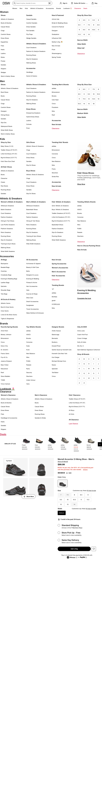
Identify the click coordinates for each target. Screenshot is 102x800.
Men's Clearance (41, 395)
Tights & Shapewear (7, 318)
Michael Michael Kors (59, 361)
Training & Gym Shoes (8, 244)
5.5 (94, 20)
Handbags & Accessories (9, 418)
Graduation (55, 34)
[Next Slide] (100, 444)
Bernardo (55, 338)
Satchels (3, 286)
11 (98, 30)
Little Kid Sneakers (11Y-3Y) (61, 217)
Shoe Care (29, 298)
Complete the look (84, 298)
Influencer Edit (56, 38)
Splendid (54, 369)
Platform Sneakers (7, 228)
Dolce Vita (4, 346)
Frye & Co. (4, 357)
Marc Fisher (4, 365)
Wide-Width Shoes (7, 130)
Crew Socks (5, 311)
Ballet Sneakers (6, 209)
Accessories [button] (50, 8)
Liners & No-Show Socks (9, 315)
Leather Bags (5, 282)
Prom (53, 49)
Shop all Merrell (63, 461)
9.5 (84, 30)
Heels (2, 49)
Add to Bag (74, 549)
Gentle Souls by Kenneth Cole (61, 350)
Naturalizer (4, 369)
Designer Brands (58, 327)
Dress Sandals (31, 27)
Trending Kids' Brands (60, 142)
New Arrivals (56, 46)
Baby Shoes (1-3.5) (7, 146)
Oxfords (28, 124)
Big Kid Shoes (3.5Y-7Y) (9, 157)
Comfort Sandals (31, 23)
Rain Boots (4, 186)
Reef (53, 115)
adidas (54, 88)
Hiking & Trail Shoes (7, 221)
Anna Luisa (81, 331)
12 (84, 34)
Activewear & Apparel (33, 263)
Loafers (3, 53)
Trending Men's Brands (60, 84)
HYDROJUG (56, 304)
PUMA (79, 228)
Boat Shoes (4, 92)
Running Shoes (31, 55)
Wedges (3, 72)
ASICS (79, 209)
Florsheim (55, 107)
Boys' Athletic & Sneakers (60, 209)
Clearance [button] (77, 8)
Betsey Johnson (6, 334)
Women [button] (14, 8)
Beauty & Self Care (32, 267)
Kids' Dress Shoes (85, 172)
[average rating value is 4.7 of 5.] (63, 473)
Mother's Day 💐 (57, 42)
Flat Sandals (30, 30)
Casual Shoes (5, 27)
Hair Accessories (31, 286)
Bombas (54, 297)
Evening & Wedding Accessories (86, 291)
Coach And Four (82, 334)
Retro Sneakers (6, 232)
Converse (55, 154)
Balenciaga (55, 334)
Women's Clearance (8, 395)
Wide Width (81, 44)
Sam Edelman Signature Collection (88, 350)
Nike (53, 111)
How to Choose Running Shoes (88, 245)
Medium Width (82, 113)
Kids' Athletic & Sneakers (61, 202)
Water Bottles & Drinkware (35, 313)
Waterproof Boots (6, 126)
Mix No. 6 (80, 346)
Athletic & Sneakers (7, 19)
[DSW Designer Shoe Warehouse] (6, 3)
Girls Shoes (30, 142)
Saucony (29, 372)
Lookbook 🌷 (67, 8)
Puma (53, 169)
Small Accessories (32, 301)
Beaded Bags (5, 267)
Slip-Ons (3, 122)
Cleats (3, 182)
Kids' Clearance (74, 395)
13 (89, 34)
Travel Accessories (32, 309)
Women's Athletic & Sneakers (12, 202)
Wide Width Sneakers (8, 251)
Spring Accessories (59, 263)
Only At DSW (82, 327)
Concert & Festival (58, 27)
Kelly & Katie (81, 342)
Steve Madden (5, 376)
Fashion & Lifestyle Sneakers (35, 51)
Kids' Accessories (58, 275)
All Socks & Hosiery (8, 299)
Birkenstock (56, 92)
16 (93, 104)
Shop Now (81, 184)
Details (85, 469)
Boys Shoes (30, 170)
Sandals (3, 65)
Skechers (55, 173)
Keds (28, 346)
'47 (53, 289)
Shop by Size (6, 142)
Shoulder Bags (5, 290)
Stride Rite (55, 176)
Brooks (54, 96)
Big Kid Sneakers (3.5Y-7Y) (61, 221)
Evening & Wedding (32, 279)
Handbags (29, 72)
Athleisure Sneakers (7, 206)
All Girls (71, 414)
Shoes (3, 15)
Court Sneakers (31, 47)
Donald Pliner (56, 346)
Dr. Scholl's (4, 350)
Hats (27, 290)
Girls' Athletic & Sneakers (60, 206)
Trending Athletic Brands (86, 202)
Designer (55, 30)
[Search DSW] (32, 3)
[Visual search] (49, 3)
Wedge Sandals (31, 38)
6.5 (79, 25)
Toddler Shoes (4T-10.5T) (9, 150)
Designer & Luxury (32, 275)
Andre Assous (56, 331)
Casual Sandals (31, 19)
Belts (28, 271)
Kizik (28, 350)
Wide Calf (80, 48)
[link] (26, 444)
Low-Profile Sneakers (8, 225)
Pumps (3, 61)
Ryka (28, 369)
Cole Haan (55, 100)
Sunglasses (30, 305)
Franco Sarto (5, 353)
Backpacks (4, 263)
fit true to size (91, 490)
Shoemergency (57, 53)
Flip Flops (29, 34)
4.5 (84, 20)
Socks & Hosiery (31, 76)
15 (89, 104)
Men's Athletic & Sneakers (36, 202)
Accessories (56, 120)
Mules (3, 57)
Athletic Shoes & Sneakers (36, 43)
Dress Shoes (5, 38)
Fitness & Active (31, 282)
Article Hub (55, 19)
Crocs (54, 103)
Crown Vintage (82, 338)
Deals (85, 8)
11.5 (79, 34)
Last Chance (73, 423)
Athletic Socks (5, 303)
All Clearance (74, 419)
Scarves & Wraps (31, 294)
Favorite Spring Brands (9, 327)
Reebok (79, 232)
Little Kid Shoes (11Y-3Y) (9, 154)
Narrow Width (82, 40)
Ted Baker (55, 372)
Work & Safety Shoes (8, 76)
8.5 (98, 25)
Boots (3, 96)
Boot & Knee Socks (7, 307)
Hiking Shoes (5, 115)
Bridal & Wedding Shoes (60, 23)
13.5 (79, 104)
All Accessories (32, 259)
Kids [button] (26, 8)
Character (4, 178)
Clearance (81, 53)
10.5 (93, 30)
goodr (53, 300)
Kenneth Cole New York (59, 353)
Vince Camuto (5, 384)
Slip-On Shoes (31, 165)
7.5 (89, 25)
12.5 (93, 99)
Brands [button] (58, 8)
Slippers (3, 69)
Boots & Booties (6, 23)
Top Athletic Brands (33, 327)
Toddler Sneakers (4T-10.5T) (61, 213)
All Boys (71, 410)
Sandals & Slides (40, 418)
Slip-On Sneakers (32, 59)
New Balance (56, 161)
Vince (54, 376)
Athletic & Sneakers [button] (36, 8)
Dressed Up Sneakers (33, 113)
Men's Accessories (59, 271)
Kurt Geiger (55, 357)
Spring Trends (56, 57)
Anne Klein (4, 331)
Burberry (54, 342)
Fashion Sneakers (6, 217)
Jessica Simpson (6, 361)
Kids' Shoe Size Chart (8, 161)
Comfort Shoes (5, 34)
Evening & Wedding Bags (9, 279)
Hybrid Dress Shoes (32, 117)
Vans (27, 384)
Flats (2, 46)
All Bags (4, 259)
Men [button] (21, 8)
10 (89, 30)
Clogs (2, 30)
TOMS (3, 380)
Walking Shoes (31, 63)
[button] (94, 548)
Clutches (4, 271)
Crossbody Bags (6, 275)
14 (84, 104)
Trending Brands (58, 285)
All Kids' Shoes (6, 167)
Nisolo (54, 365)
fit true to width (91, 509)
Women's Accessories (60, 267)
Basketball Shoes (32, 209)
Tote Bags (4, 294)
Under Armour (30, 380)
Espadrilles (4, 42)
